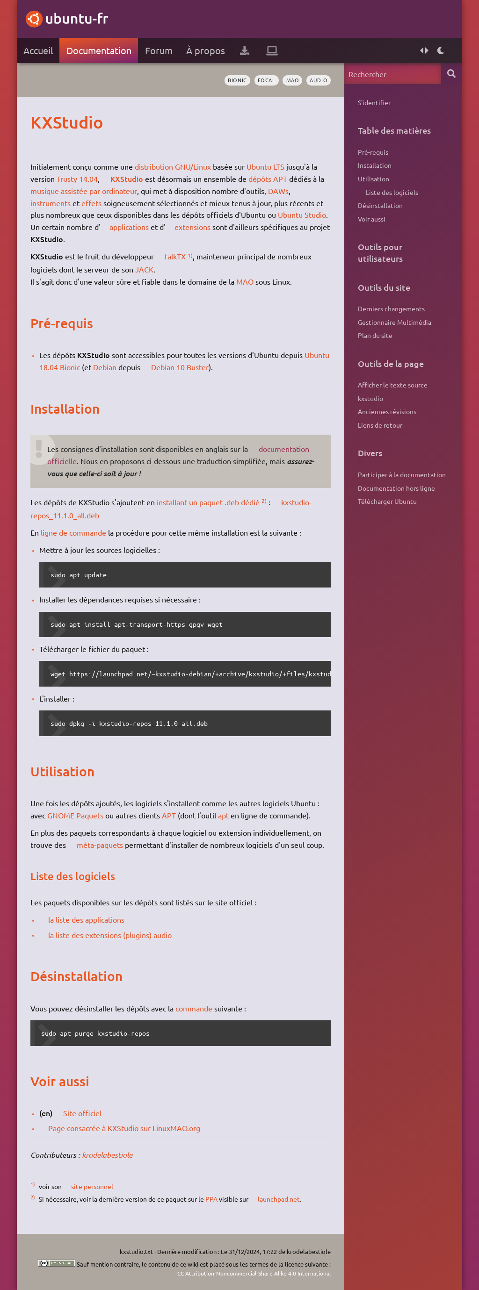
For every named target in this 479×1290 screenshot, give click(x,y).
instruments (50, 203)
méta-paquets (100, 844)
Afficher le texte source (393, 385)
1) (190, 255)
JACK (144, 269)
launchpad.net (279, 1199)
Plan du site (375, 336)
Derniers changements (391, 309)
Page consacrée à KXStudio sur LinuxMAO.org (125, 1127)
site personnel (92, 1186)
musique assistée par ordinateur (83, 190)
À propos (205, 50)
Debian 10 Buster (180, 367)
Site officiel (83, 1113)
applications (129, 226)
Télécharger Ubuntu (387, 502)
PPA (211, 1199)
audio (318, 80)
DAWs (278, 190)
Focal (266, 80)
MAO (292, 80)
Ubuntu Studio (302, 214)
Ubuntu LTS (265, 166)
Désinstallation (380, 205)
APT (169, 815)
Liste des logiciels (392, 192)
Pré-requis (373, 152)
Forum (159, 50)
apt (223, 815)
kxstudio (370, 399)
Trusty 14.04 (77, 178)
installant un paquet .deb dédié (208, 502)
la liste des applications (87, 919)
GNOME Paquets (75, 815)
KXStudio (126, 178)
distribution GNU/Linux (173, 166)
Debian (104, 367)
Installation (375, 165)
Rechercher (451, 73)
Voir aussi (371, 219)
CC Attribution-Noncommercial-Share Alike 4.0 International (249, 1272)
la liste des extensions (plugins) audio (110, 934)
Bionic (237, 80)
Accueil (38, 50)
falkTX (175, 256)
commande (193, 1008)
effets (91, 203)
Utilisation (373, 179)
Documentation (98, 50)
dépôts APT (267, 178)
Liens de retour (380, 426)
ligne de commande (73, 532)
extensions (193, 226)
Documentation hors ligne (396, 489)
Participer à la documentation (402, 476)
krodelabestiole (107, 1155)
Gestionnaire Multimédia (394, 322)
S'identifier (374, 102)
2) (264, 500)
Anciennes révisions (387, 412)
